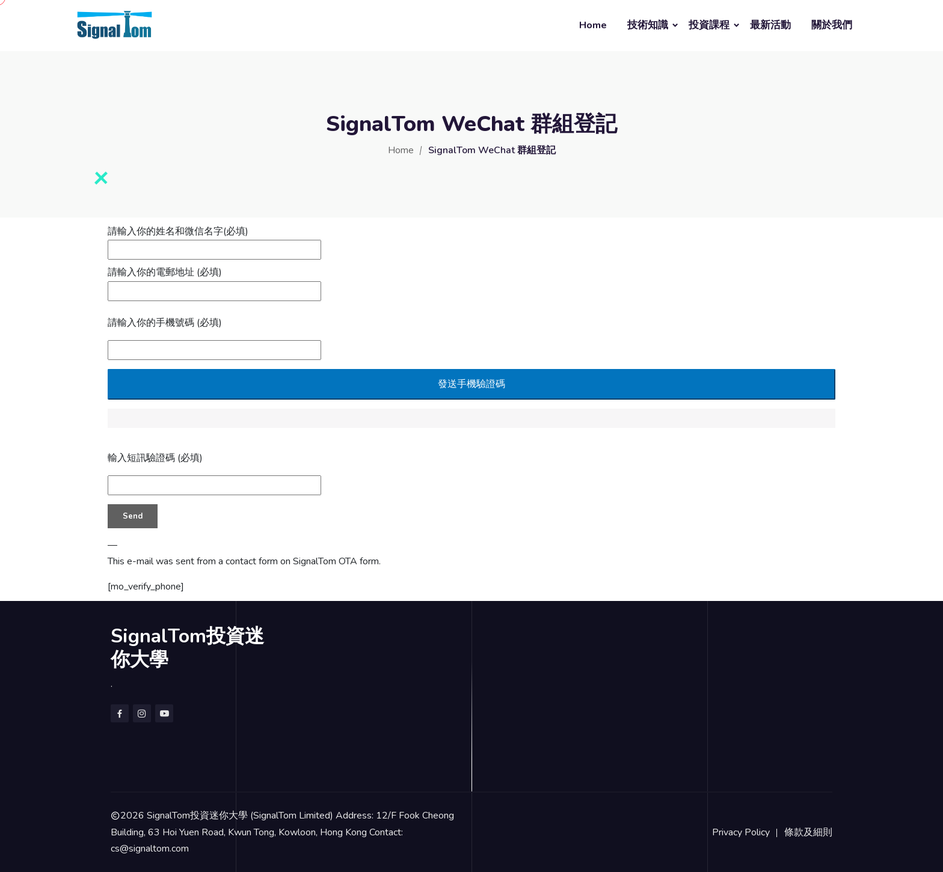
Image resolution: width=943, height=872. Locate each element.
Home (593, 25)
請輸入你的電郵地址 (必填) (214, 281)
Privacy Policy (741, 832)
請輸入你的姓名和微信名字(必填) (214, 240)
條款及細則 (808, 832)
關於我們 (831, 25)
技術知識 (647, 25)
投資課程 (709, 25)
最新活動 (770, 25)
